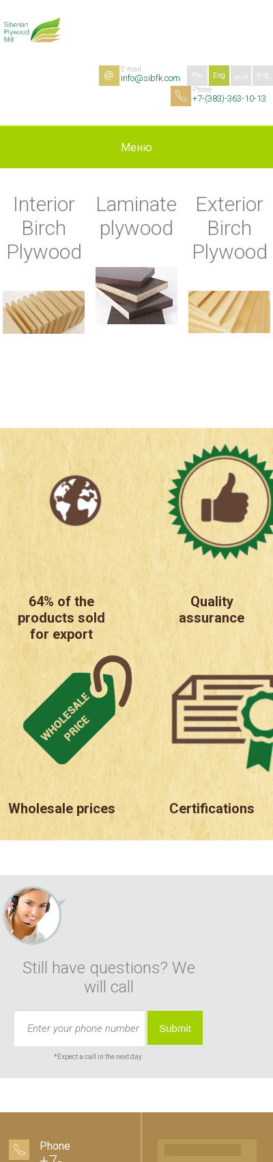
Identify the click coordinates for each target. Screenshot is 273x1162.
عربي (241, 75)
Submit (175, 1028)
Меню (136, 147)
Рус (197, 75)
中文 (263, 75)
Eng (219, 75)
